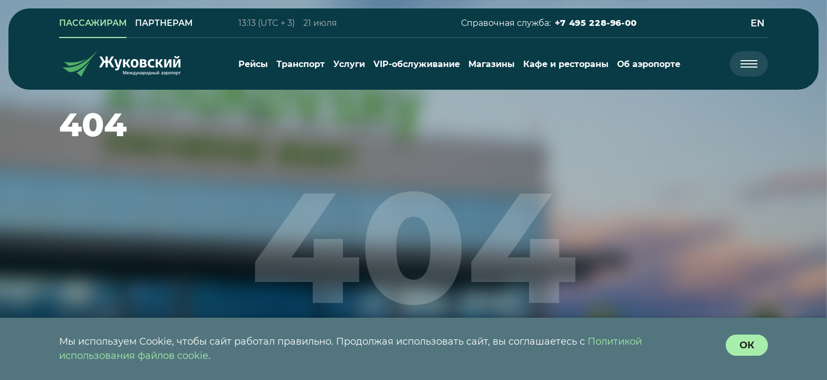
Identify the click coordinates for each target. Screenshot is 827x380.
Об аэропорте (648, 64)
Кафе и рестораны (566, 64)
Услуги (349, 64)
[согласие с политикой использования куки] (747, 345)
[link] (93, 23)
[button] (596, 23)
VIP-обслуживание (416, 64)
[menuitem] (253, 64)
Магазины (491, 64)
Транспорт (300, 64)
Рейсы (253, 64)
